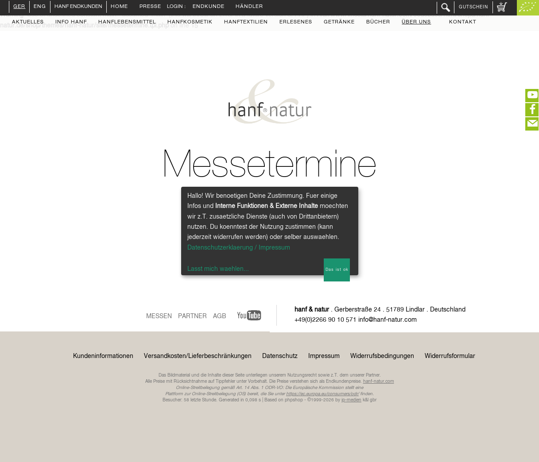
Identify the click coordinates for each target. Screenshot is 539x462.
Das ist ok (337, 270)
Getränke (339, 22)
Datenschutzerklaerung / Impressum (238, 248)
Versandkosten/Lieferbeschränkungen (198, 356)
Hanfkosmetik (190, 22)
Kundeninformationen (103, 356)
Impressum (324, 356)
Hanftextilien (246, 22)
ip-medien (351, 400)
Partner (192, 316)
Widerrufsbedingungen (382, 356)
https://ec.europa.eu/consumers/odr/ (322, 394)
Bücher (378, 22)
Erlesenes (295, 22)
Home (119, 7)
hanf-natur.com (378, 381)
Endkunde (209, 7)
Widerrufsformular (450, 356)
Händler (249, 7)
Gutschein (473, 7)
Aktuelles (28, 22)
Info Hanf (71, 22)
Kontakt (462, 22)
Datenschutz (280, 356)
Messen (159, 316)
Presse (150, 7)
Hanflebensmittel (127, 22)
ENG (40, 7)
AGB (219, 316)
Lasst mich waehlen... (218, 269)
